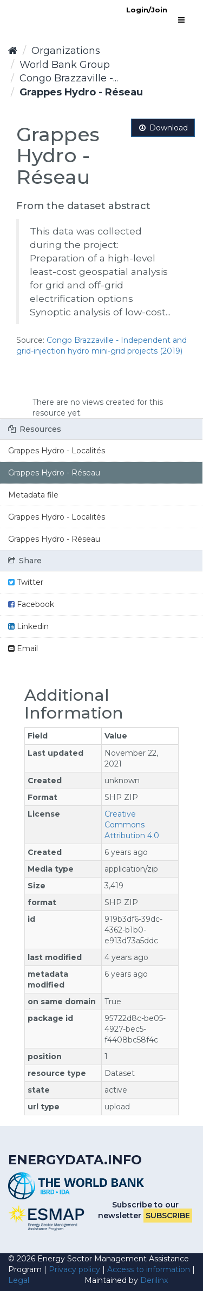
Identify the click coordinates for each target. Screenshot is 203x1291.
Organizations (65, 51)
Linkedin (28, 626)
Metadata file (33, 495)
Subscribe (168, 1215)
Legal (18, 1280)
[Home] (12, 51)
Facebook (31, 604)
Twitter (25, 582)
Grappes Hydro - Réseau (81, 92)
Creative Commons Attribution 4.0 (131, 824)
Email (23, 648)
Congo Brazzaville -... (68, 78)
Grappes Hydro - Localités (56, 450)
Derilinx (154, 1280)
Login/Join (146, 9)
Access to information (148, 1269)
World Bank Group (64, 65)
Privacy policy (74, 1269)
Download (163, 128)
